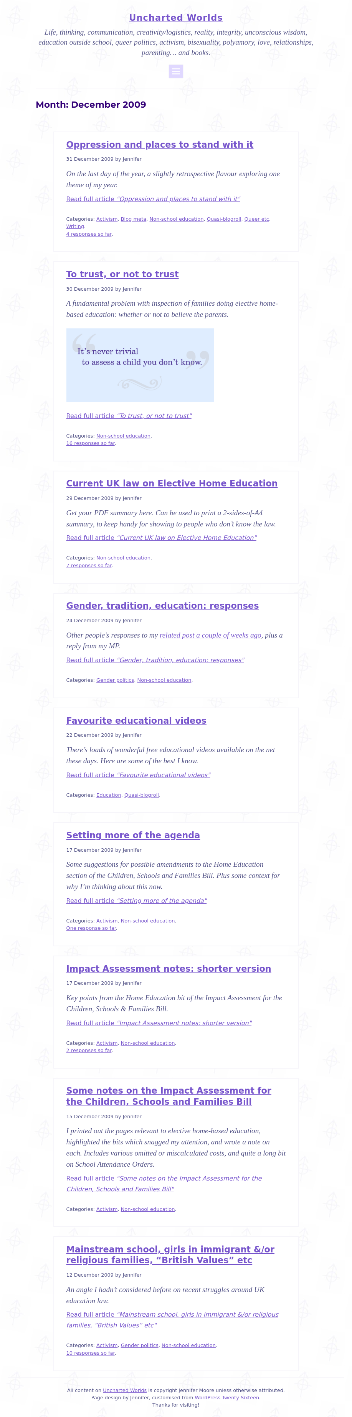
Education (108, 795)
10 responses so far (90, 1353)
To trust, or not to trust (122, 274)
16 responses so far (90, 443)
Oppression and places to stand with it (160, 145)
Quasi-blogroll (224, 219)
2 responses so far (89, 1050)
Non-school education (176, 219)
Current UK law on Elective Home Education (172, 483)
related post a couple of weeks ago (210, 635)
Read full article (153, 199)
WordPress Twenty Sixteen (227, 1397)
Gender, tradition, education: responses (162, 606)
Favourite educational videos (136, 721)
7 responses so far (89, 565)
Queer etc (257, 219)
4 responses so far (89, 234)
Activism (106, 219)
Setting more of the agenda (133, 835)
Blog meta (134, 219)
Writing (75, 226)
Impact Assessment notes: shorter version (168, 969)
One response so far (91, 928)
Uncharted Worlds (176, 18)
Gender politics (115, 680)
